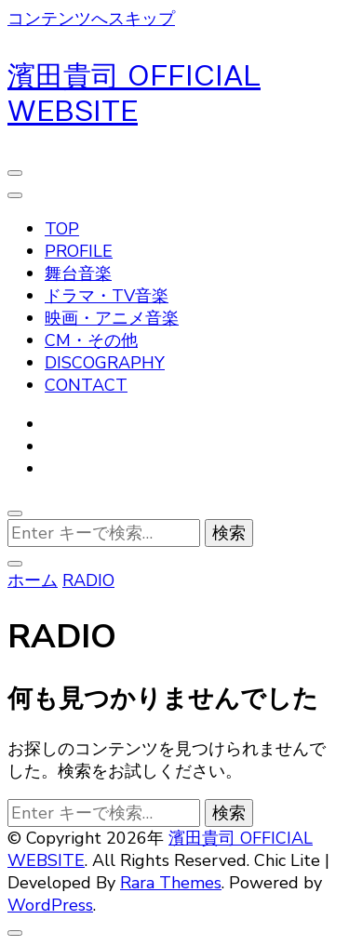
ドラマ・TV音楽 (106, 296)
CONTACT (86, 385)
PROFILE (79, 251)
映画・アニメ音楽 (112, 318)
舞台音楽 (78, 273)
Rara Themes (170, 883)
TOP (62, 229)
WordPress (50, 905)
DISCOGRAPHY (105, 363)
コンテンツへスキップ (91, 18)
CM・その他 (91, 340)
